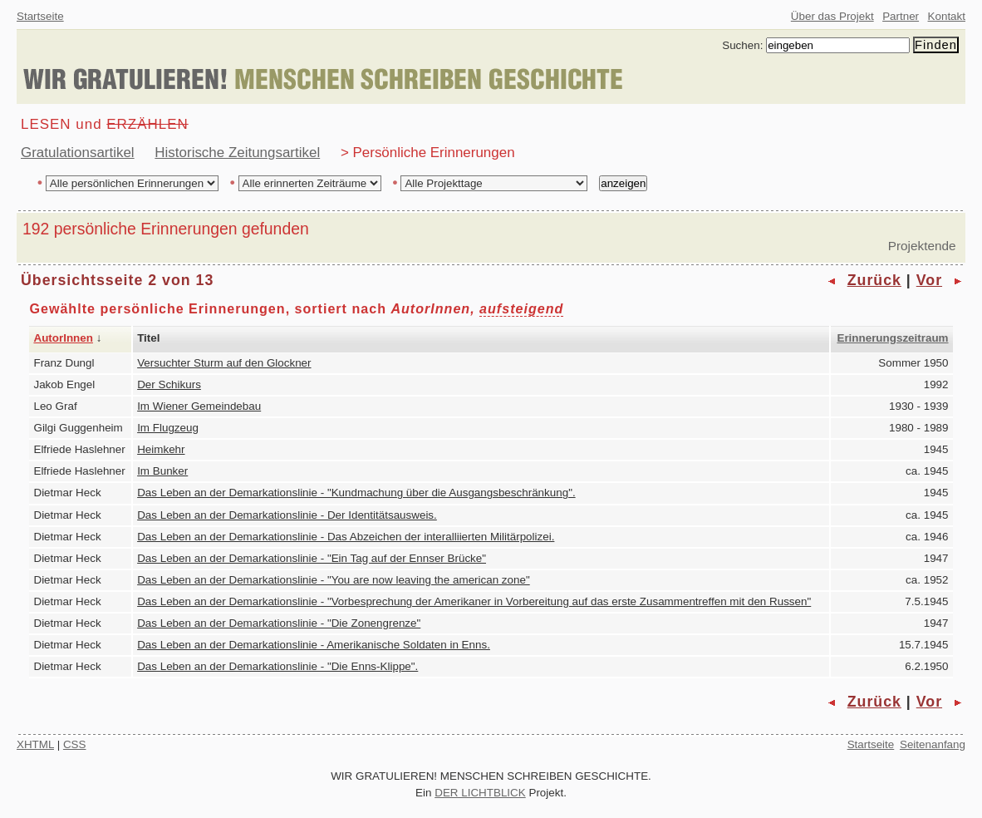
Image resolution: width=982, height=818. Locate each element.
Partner (900, 16)
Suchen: (742, 45)
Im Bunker (162, 471)
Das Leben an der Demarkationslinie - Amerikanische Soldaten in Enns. (313, 644)
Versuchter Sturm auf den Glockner (224, 363)
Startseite (40, 16)
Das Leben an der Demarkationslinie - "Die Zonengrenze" (278, 623)
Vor (929, 280)
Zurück (874, 280)
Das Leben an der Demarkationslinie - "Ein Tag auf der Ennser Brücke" (311, 558)
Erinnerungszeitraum (892, 338)
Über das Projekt (832, 16)
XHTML (35, 744)
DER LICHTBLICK (480, 792)
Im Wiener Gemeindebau (199, 406)
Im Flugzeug (168, 427)
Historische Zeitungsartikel (237, 152)
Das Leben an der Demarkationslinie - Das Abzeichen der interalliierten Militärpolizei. (345, 536)
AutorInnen (63, 338)
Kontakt (946, 16)
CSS (74, 744)
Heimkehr (160, 449)
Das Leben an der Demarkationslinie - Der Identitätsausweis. (287, 515)
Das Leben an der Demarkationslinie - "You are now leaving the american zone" (333, 580)
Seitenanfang (932, 744)
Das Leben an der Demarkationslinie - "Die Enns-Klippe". (277, 666)
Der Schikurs (169, 384)
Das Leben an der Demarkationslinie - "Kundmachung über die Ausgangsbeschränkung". (356, 492)
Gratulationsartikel (78, 152)
